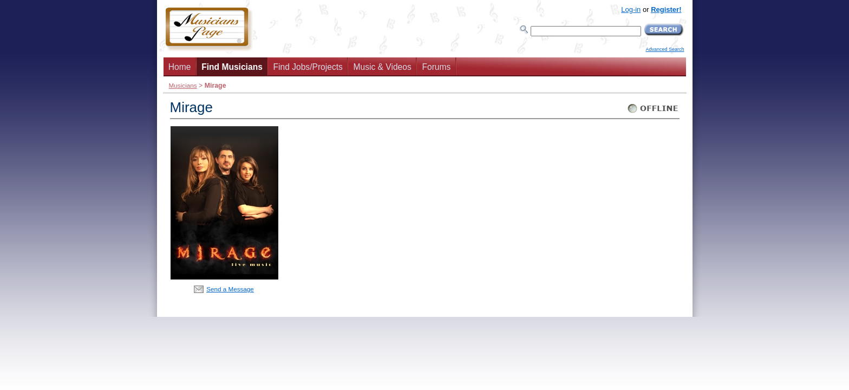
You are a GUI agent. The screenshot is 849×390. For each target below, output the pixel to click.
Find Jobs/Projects (308, 67)
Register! (666, 9)
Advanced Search (664, 49)
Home (179, 67)
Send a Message (230, 288)
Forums (436, 67)
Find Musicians (232, 67)
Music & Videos (383, 67)
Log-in (631, 9)
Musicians (183, 85)
